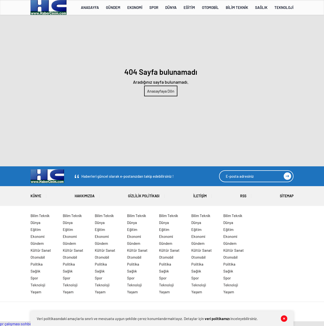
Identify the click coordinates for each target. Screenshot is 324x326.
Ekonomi (37, 236)
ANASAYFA (90, 7)
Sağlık (35, 271)
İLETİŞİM (200, 194)
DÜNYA (171, 7)
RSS (243, 194)
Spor (34, 278)
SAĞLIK (261, 7)
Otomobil (38, 257)
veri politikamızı (217, 318)
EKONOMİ (134, 7)
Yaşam (36, 292)
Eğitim (36, 229)
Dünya (35, 222)
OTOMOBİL (210, 7)
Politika (37, 264)
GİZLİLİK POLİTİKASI (144, 194)
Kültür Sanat (41, 250)
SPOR (153, 7)
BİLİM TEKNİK (237, 7)
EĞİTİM (189, 7)
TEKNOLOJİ (283, 7)
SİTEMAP (286, 194)
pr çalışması (10, 323)
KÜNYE (36, 194)
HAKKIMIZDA (85, 194)
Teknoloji (38, 285)
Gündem (37, 243)
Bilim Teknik (40, 215)
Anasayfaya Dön (160, 91)
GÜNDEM (113, 7)
